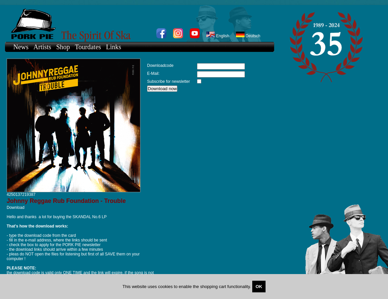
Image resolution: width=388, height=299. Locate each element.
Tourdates (88, 47)
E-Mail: (153, 73)
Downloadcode (160, 65)
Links (113, 47)
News (21, 47)
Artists (42, 47)
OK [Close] (259, 286)
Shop (63, 47)
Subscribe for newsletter (168, 81)
